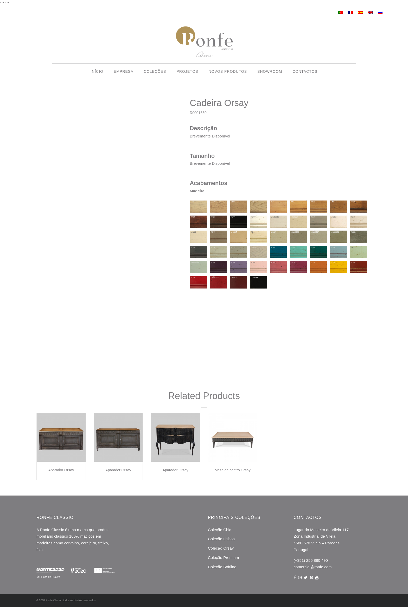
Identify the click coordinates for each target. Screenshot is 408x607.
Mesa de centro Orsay (233, 470)
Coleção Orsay (221, 548)
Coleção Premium (223, 557)
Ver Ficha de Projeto (48, 577)
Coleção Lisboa (221, 539)
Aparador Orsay (61, 470)
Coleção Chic (219, 529)
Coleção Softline (222, 567)
